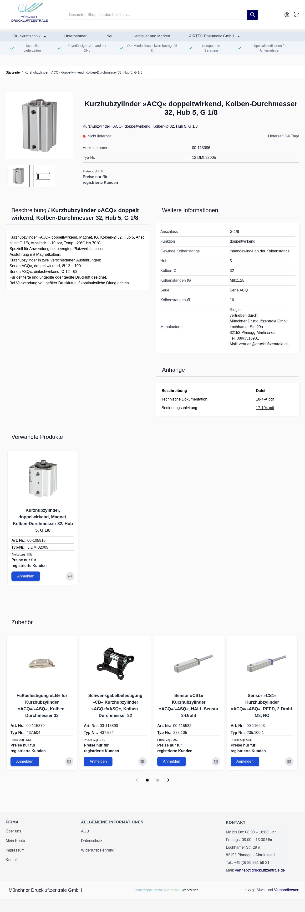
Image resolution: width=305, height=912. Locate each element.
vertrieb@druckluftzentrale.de (260, 870)
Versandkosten (286, 890)
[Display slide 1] (147, 780)
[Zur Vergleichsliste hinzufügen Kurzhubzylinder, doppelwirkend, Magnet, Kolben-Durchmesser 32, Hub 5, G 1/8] (70, 576)
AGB (85, 831)
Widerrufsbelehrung (97, 850)
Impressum (15, 850)
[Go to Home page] (29, 15)
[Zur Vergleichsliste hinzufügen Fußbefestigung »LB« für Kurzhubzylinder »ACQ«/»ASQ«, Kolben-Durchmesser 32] (69, 761)
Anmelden (25, 576)
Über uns (13, 831)
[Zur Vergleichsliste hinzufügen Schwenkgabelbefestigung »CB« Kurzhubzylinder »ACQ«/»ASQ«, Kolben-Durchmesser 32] (142, 761)
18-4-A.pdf (265, 399)
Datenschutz (91, 841)
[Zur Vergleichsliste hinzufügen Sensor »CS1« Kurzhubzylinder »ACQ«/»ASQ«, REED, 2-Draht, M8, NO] (289, 761)
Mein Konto (15, 841)
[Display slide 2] (157, 780)
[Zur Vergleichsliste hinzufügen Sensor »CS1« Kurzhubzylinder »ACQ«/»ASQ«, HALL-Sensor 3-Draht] (216, 761)
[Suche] (252, 15)
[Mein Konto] (287, 15)
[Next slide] (168, 780)
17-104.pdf (265, 408)
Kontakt (12, 860)
